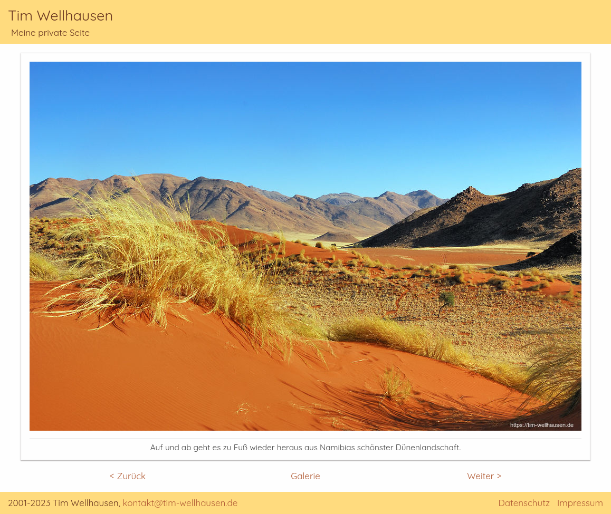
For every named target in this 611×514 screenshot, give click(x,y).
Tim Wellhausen (60, 15)
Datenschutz (524, 502)
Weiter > (484, 475)
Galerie (305, 475)
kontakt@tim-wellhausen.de (180, 502)
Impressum (580, 502)
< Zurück (128, 475)
